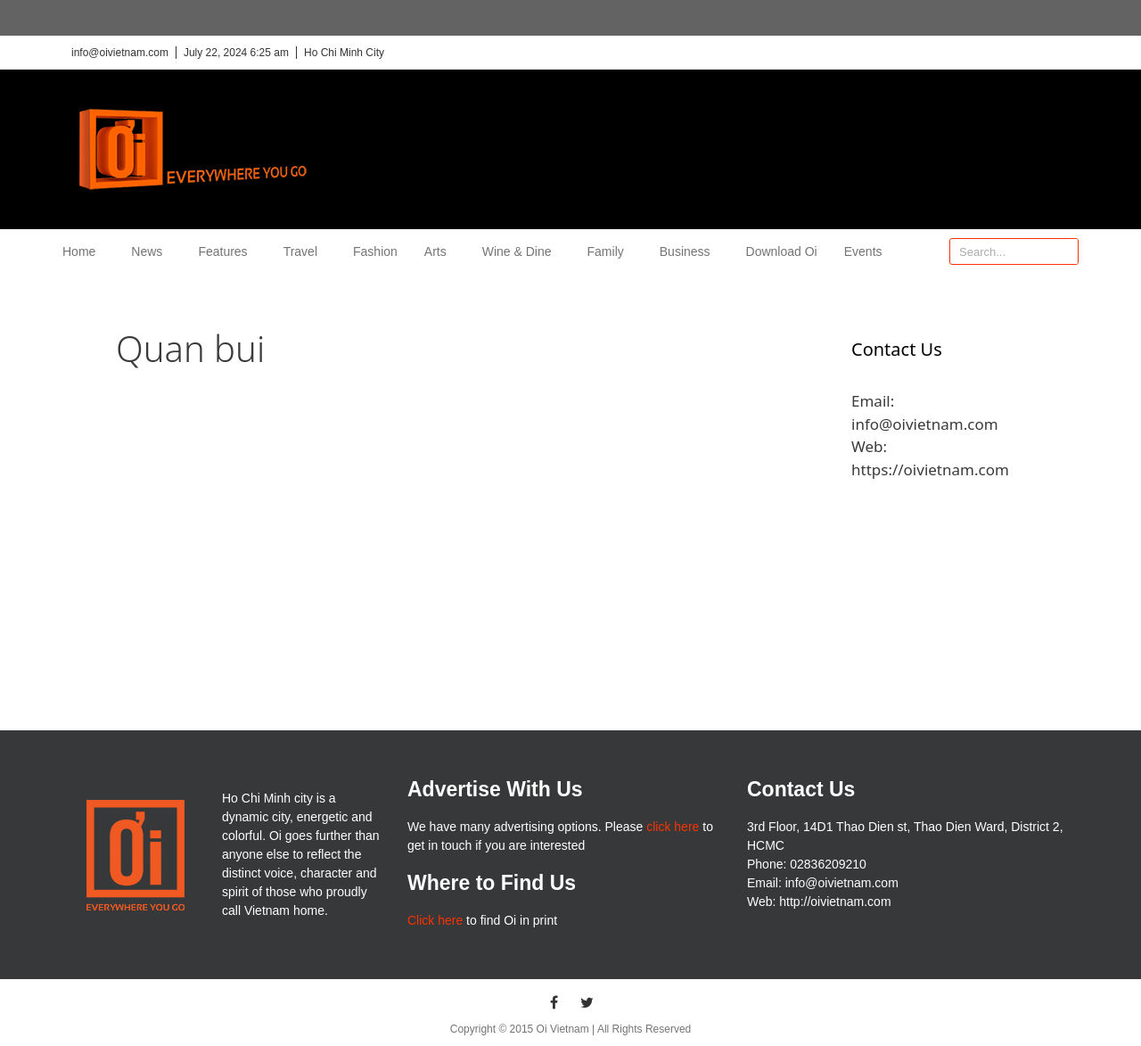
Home (83, 251)
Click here (435, 920)
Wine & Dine (521, 251)
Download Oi (781, 251)
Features (227, 251)
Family (610, 251)
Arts (440, 251)
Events (863, 251)
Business (689, 251)
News (151, 251)
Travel (304, 251)
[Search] (1064, 251)
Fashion (375, 251)
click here (672, 827)
